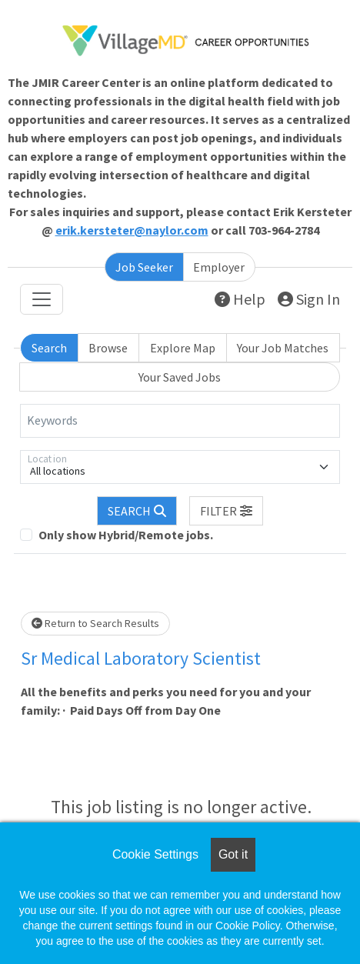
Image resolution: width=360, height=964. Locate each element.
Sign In (309, 299)
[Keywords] (180, 421)
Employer (219, 267)
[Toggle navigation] (41, 299)
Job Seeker (144, 267)
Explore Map (182, 347)
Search (49, 347)
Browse (108, 347)
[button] (226, 510)
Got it (233, 854)
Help (240, 299)
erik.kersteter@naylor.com (131, 230)
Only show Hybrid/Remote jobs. (125, 534)
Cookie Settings (155, 854)
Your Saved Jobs (179, 377)
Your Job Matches (282, 347)
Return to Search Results (95, 623)
